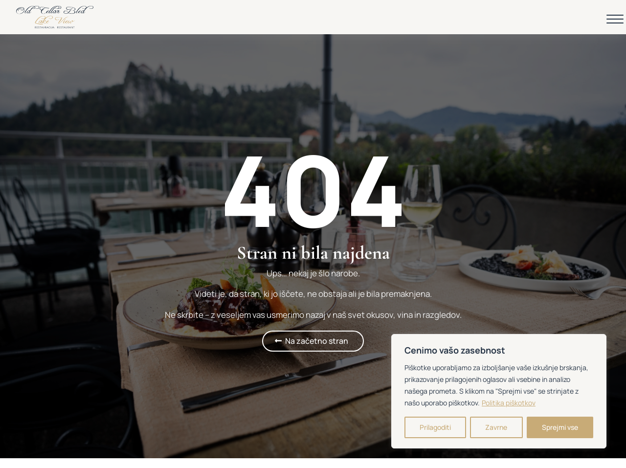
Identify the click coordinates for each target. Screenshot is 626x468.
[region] (498, 391)
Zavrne (496, 427)
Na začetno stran (316, 340)
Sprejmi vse (560, 427)
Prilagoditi (435, 427)
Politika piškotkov (509, 402)
